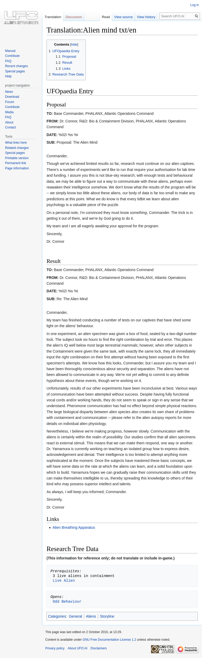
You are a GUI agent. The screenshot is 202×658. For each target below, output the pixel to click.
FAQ (8, 61)
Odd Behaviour (67, 601)
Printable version (16, 158)
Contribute (12, 56)
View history (146, 17)
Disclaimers (98, 648)
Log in (194, 5)
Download (12, 97)
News (9, 92)
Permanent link (15, 163)
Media (9, 112)
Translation (52, 17)
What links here (16, 142)
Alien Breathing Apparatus (73, 527)
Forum (9, 102)
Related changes (17, 148)
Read (106, 17)
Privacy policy (54, 648)
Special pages (15, 71)
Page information (17, 168)
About (9, 122)
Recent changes (16, 66)
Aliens (91, 616)
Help (8, 76)
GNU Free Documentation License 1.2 (109, 639)
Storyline (107, 616)
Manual (10, 51)
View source (123, 17)
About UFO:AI (77, 648)
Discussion (73, 17)
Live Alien (64, 580)
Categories (57, 616)
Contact (10, 127)
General (75, 616)
